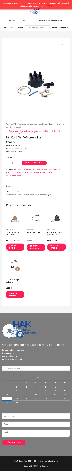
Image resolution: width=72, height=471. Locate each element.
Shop (30, 21)
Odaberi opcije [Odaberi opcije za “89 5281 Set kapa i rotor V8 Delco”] (54, 247)
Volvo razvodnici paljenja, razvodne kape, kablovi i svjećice (40, 124)
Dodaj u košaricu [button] (34, 247)
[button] (62, 45)
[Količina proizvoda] (12, 163)
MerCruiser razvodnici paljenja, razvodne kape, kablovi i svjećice (31, 131)
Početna (12, 21)
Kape (14, 175)
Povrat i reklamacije (60, 28)
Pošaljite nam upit (14, 442)
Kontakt (20, 28)
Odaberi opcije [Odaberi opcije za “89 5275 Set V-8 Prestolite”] (13, 247)
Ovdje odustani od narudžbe (13, 359)
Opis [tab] (8, 186)
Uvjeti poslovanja (9, 353)
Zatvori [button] (49, 6)
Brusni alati (8, 28)
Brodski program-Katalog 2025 (50, 21)
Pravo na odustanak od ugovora (14, 350)
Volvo (15, 124)
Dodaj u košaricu (34, 163)
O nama (21, 21)
